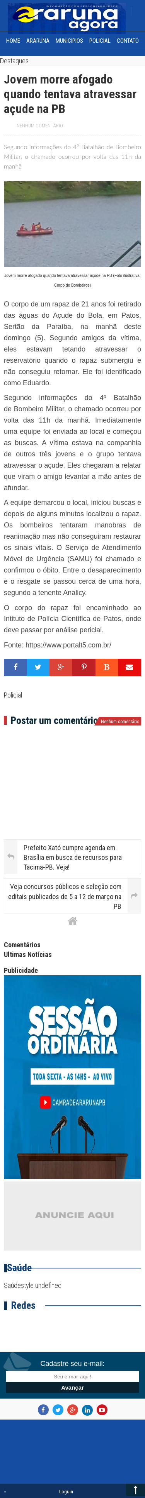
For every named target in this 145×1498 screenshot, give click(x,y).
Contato (128, 40)
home (13, 40)
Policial (100, 40)
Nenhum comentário (40, 126)
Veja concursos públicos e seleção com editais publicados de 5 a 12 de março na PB (64, 896)
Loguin (66, 1492)
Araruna (37, 40)
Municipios (69, 40)
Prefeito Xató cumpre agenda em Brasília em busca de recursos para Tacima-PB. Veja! (73, 857)
